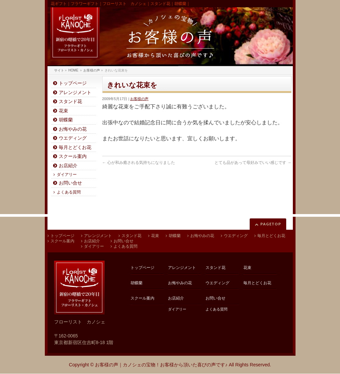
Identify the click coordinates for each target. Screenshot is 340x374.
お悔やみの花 (73, 129)
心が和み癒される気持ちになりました (138, 162)
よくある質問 (69, 192)
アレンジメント (75, 92)
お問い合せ (70, 183)
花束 (63, 110)
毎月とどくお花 (75, 147)
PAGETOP (270, 224)
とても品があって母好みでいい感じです (252, 162)
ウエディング (73, 138)
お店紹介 (68, 165)
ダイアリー (67, 174)
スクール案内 (73, 156)
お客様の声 (139, 99)
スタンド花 (70, 101)
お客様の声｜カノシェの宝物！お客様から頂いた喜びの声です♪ (161, 364)
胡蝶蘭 (66, 119)
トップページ (73, 83)
